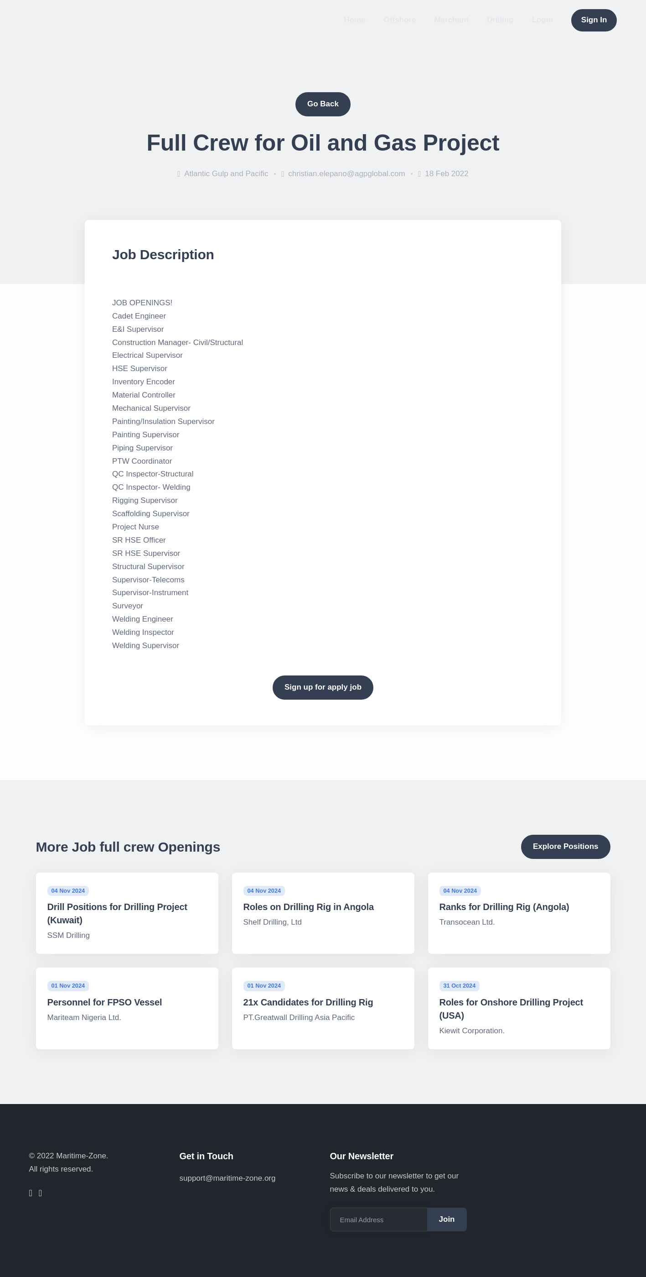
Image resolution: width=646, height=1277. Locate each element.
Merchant (451, 20)
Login (542, 20)
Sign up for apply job (323, 687)
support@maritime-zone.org (228, 1178)
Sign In (594, 20)
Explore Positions (566, 846)
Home (354, 20)
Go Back (323, 103)
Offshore (400, 20)
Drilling (500, 20)
